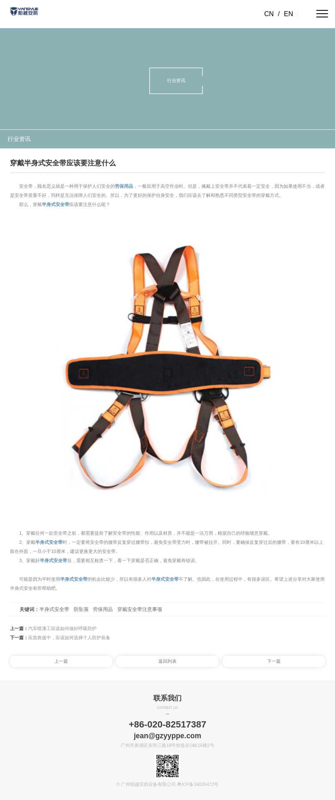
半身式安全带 (55, 204)
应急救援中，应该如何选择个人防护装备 (69, 637)
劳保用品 (124, 186)
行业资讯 (19, 139)
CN (269, 13)
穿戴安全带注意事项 (139, 609)
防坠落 (81, 609)
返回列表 (167, 661)
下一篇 (274, 661)
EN (288, 13)
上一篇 (61, 661)
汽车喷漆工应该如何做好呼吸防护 (62, 628)
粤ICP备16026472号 (197, 784)
